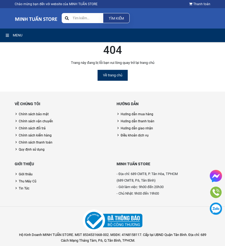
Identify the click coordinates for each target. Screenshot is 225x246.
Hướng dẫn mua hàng (137, 114)
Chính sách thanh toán (35, 142)
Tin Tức (24, 188)
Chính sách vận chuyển (36, 121)
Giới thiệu (26, 174)
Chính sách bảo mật (34, 114)
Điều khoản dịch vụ (135, 135)
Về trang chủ (112, 75)
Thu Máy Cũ (27, 181)
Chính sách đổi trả (32, 128)
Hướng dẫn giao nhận (137, 128)
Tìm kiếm (116, 18)
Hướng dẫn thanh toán (137, 121)
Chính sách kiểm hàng (35, 135)
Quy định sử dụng (32, 149)
